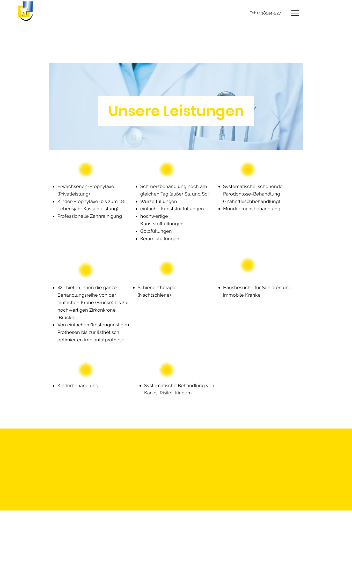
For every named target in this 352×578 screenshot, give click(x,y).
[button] (295, 13)
